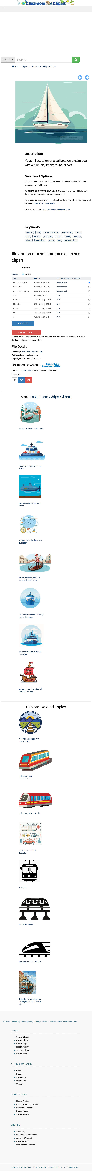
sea (38, 232)
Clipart (25, 66)
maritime (48, 236)
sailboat (29, 232)
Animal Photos (22, 1114)
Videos (19, 1084)
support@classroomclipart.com (56, 209)
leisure (29, 240)
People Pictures (23, 1111)
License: (15, 274)
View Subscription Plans (44, 203)
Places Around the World (27, 1104)
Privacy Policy (22, 1141)
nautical (37, 236)
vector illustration (51, 232)
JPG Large (16, 300)
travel (67, 236)
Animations (21, 1077)
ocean (58, 236)
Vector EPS (16, 295)
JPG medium (17, 304)
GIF (14, 317)
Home (15, 66)
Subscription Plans (24, 370)
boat (28, 236)
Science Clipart (22, 1050)
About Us (20, 1131)
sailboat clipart (71, 240)
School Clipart (22, 1037)
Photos (19, 1074)
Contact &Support (24, 1138)
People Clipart (22, 1043)
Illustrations (21, 1080)
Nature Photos (22, 1101)
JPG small (16, 308)
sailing (78, 232)
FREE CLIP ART (17, 287)
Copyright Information (25, 1145)
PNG (14, 313)
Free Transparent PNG (20, 282)
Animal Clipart (22, 1040)
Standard (28, 274)
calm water (67, 232)
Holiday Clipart (22, 1047)
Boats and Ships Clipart (43, 66)
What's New (21, 1053)
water (51, 240)
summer (77, 236)
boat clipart (40, 240)
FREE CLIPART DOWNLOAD (21, 291)
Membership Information (26, 1135)
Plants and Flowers (24, 1108)
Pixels (37, 279)
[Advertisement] (46, 33)
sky (59, 240)
